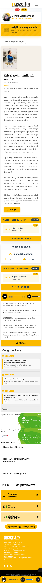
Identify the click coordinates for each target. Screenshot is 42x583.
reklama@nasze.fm (20, 550)
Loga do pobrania (14, 575)
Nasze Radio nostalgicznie (14, 473)
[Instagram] (11, 565)
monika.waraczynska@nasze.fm (22, 18)
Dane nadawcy (8, 562)
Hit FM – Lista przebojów (18, 485)
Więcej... (21, 343)
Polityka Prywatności (10, 574)
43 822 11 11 (11, 550)
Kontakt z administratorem (25, 575)
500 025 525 (15, 557)
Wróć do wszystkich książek (13, 42)
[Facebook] (4, 565)
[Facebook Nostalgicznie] (7, 565)
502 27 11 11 (13, 259)
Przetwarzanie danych (26, 574)
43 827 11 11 (31, 259)
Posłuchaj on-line (21, 238)
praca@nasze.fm (12, 560)
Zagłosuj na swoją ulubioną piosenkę (21, 527)
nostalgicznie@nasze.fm (25, 557)
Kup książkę (11, 210)
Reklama (34, 574)
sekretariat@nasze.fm (23, 547)
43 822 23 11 (14, 547)
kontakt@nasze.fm (22, 254)
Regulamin (18, 574)
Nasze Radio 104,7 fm (13, 447)
